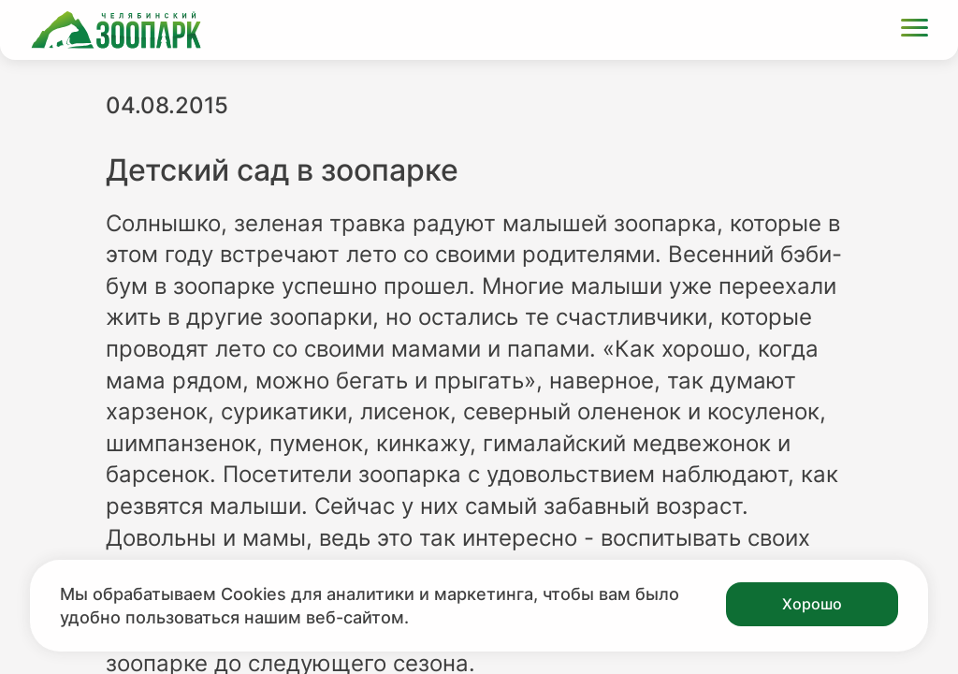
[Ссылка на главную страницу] (116, 30)
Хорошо (812, 603)
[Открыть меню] (914, 30)
